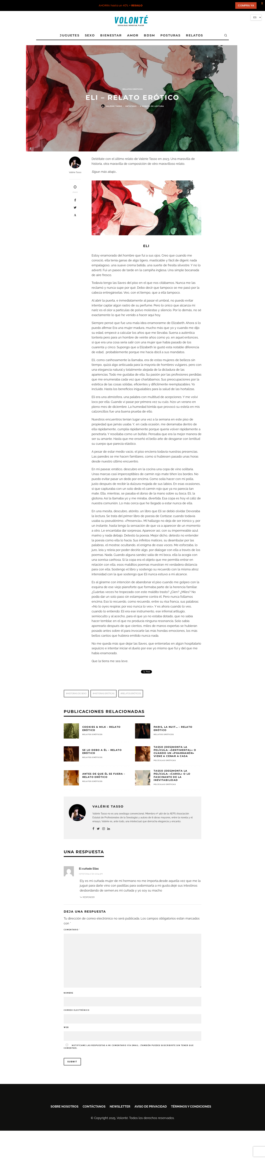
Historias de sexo (77, 693)
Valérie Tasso (114, 106)
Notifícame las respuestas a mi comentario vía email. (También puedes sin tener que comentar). (129, 1046)
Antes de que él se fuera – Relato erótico (103, 775)
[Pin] (75, 214)
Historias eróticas (104, 693)
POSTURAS (170, 35)
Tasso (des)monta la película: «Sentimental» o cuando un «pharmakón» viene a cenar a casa (175, 751)
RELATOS (194, 35)
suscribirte (168, 1045)
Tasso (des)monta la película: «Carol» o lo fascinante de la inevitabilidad (172, 775)
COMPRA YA (246, 5)
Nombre (68, 993)
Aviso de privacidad (151, 1106)
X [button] (262, 3)
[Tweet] (75, 207)
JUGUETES (69, 35)
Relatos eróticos (131, 693)
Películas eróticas (165, 760)
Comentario (72, 930)
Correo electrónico (77, 1010)
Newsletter (120, 1106)
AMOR (133, 35)
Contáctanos (94, 1106)
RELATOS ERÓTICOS (133, 89)
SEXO (90, 35)
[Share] (75, 200)
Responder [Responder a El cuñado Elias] (89, 897)
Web (66, 1027)
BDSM (149, 35)
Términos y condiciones (191, 1106)
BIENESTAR (111, 35)
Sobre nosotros (64, 1106)
